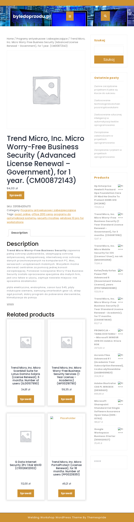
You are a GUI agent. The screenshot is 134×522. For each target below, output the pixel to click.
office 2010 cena (42, 214)
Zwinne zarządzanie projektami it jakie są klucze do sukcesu (106, 90)
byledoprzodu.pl (32, 16)
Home (10, 38)
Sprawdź (15, 195)
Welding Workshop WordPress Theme (55, 517)
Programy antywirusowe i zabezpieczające (42, 38)
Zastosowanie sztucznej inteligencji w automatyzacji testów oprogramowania (108, 120)
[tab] (19, 232)
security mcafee (48, 218)
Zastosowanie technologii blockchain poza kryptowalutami (107, 104)
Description (19, 233)
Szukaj (99, 40)
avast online (22, 214)
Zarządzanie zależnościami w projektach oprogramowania (104, 137)
